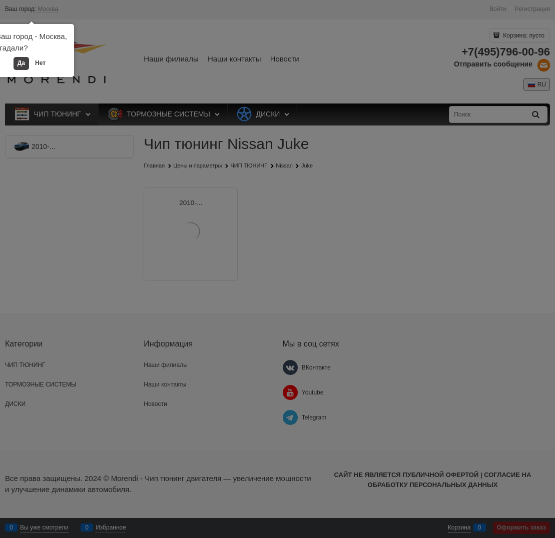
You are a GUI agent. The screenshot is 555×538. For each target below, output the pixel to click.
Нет (40, 63)
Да (21, 63)
